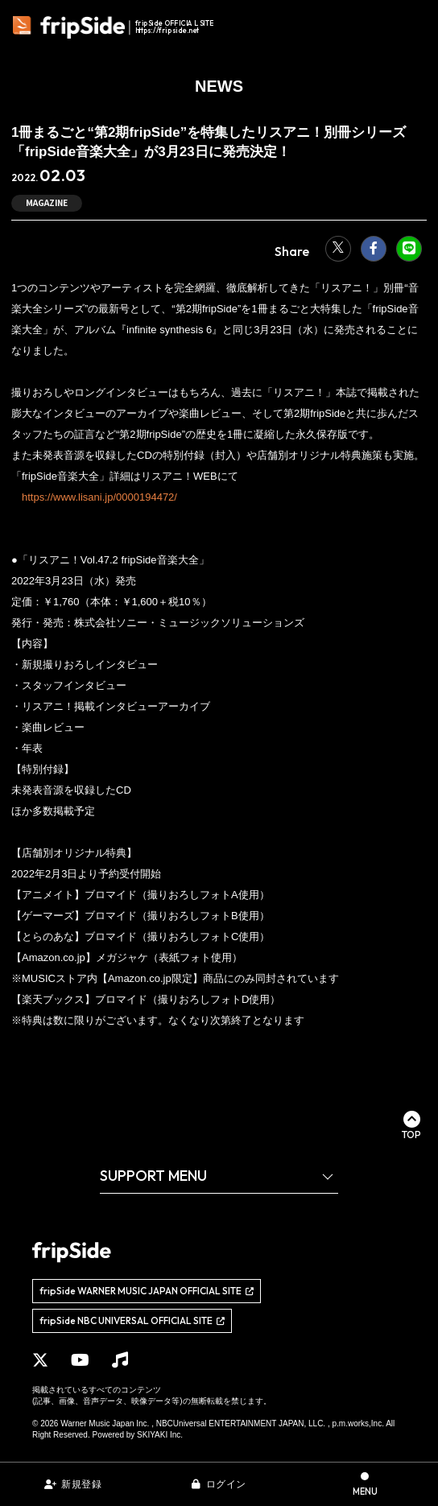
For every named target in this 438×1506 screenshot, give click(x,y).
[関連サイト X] (40, 1360)
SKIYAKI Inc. (160, 1434)
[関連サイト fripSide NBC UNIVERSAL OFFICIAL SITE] (132, 1321)
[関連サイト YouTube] (80, 1360)
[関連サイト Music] (120, 1360)
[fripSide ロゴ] (115, 27)
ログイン (226, 1484)
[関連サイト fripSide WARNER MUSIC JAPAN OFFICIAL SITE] (146, 1291)
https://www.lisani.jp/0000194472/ (99, 497)
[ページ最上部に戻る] (411, 1125)
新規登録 (81, 1484)
